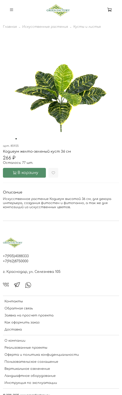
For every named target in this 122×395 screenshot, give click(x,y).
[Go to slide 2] (18, 138)
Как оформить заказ (21, 322)
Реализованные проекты (25, 347)
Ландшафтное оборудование (30, 376)
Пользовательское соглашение (31, 362)
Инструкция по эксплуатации (30, 383)
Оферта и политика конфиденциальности (41, 354)
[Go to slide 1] (16, 138)
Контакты (13, 301)
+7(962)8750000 (15, 261)
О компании (14, 340)
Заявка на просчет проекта (28, 315)
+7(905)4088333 (16, 256)
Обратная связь (18, 308)
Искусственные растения (45, 27)
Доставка (13, 329)
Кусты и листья (87, 27)
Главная (10, 27)
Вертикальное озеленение (27, 369)
